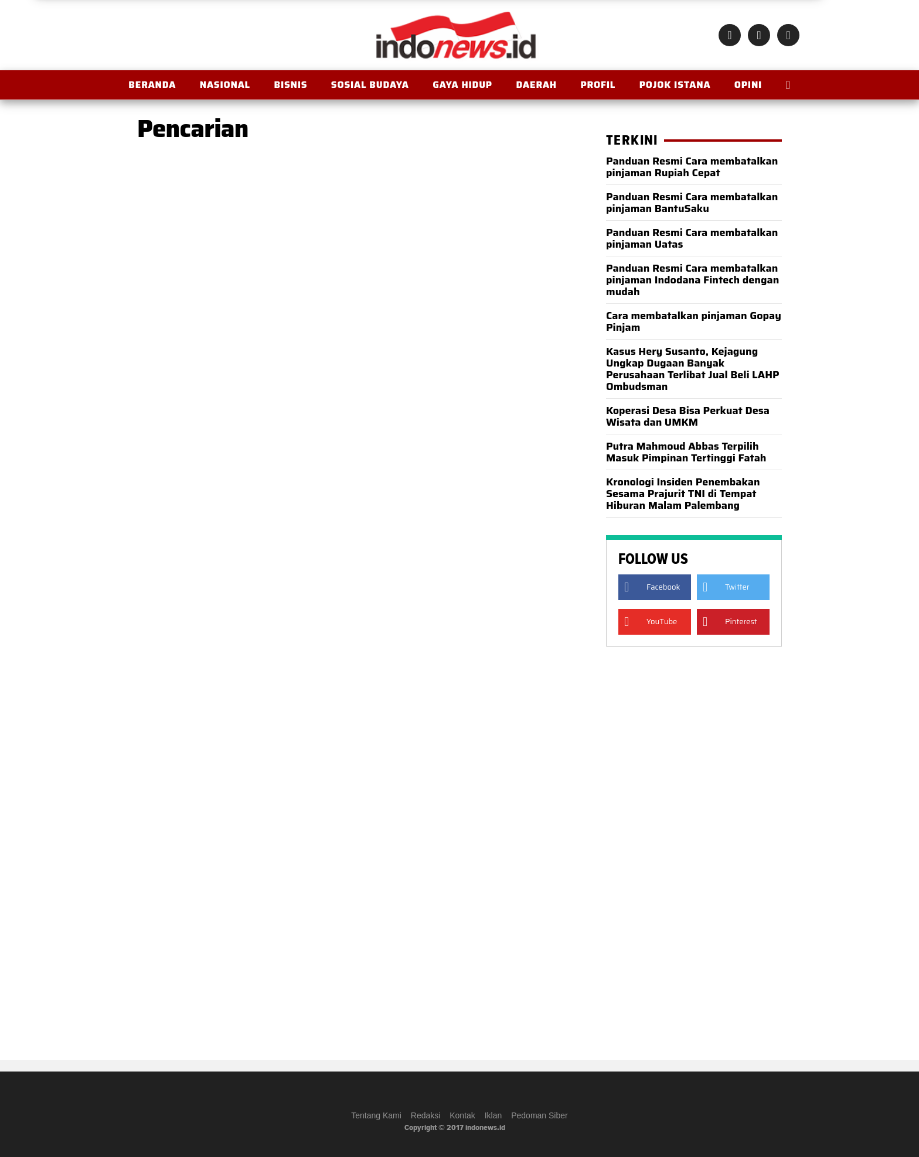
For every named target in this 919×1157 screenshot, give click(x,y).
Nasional (225, 84)
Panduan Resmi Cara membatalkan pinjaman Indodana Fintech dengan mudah (692, 280)
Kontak (462, 1115)
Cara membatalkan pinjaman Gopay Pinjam (693, 321)
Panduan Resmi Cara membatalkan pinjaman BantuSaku (692, 203)
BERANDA (152, 84)
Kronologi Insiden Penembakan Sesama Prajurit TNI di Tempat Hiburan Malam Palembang (683, 494)
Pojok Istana (675, 84)
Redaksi (426, 1115)
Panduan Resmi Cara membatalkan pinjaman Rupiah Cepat (692, 167)
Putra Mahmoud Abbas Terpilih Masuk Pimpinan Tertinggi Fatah (686, 452)
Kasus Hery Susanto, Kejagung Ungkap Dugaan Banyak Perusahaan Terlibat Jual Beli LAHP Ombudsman (693, 369)
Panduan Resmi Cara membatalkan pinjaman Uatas (692, 238)
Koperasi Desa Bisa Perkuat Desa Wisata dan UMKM (688, 416)
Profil (597, 84)
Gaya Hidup (462, 84)
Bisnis (290, 84)
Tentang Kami (376, 1115)
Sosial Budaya (370, 84)
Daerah (536, 84)
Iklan (493, 1115)
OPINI (748, 84)
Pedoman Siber (539, 1115)
